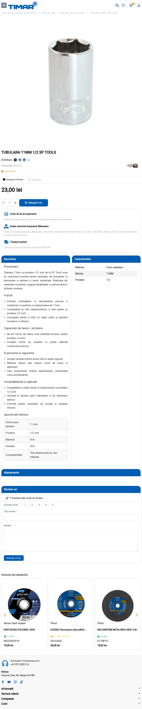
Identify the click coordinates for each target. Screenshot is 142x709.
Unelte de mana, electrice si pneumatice (18, 13)
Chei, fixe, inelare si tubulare (73, 13)
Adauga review (13, 558)
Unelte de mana (48, 13)
